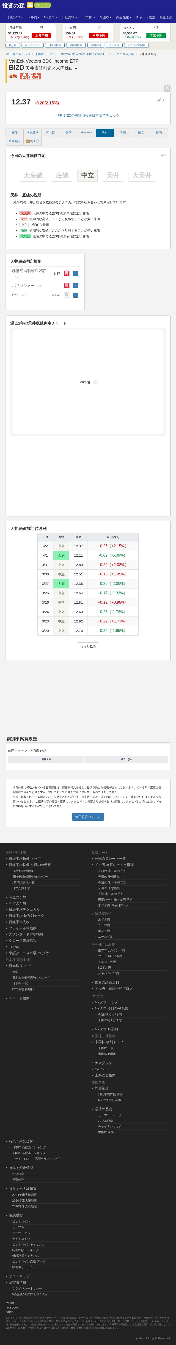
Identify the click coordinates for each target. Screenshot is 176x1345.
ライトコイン (21, 1238)
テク (105, 132)
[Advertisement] (88, 478)
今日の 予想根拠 (109, 876)
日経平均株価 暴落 (110, 1094)
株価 (15, 132)
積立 (141, 132)
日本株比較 (55, 45)
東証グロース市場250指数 (29, 953)
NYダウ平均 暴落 (109, 1100)
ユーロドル (105, 936)
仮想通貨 (16, 1215)
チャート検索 (145, 17)
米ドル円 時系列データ (113, 905)
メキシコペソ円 (108, 973)
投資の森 (13, 6)
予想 (123, 132)
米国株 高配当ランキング (29, 1153)
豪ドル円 (104, 919)
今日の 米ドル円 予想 (112, 871)
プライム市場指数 (22, 928)
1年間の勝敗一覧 (23, 882)
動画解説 (14, 141)
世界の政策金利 (107, 982)
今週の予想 (17, 897)
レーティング (32, 45)
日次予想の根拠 (22, 871)
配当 (159, 132)
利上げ (32, 141)
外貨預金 (18, 1174)
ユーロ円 (104, 925)
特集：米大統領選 (22, 1189)
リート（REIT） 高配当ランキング (35, 1158)
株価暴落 (102, 1088)
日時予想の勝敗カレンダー (30, 876)
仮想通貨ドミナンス (25, 1255)
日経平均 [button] (15, 17)
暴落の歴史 (103, 1109)
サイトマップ (19, 1276)
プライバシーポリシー (27, 1288)
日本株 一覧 (20, 983)
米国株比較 (76, 45)
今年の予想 (17, 903)
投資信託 (18, 1179)
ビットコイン (21, 1221)
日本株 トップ (19, 966)
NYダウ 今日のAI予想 (111, 1008)
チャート (87, 132)
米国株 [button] (106, 17)
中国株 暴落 (106, 1132)
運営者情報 (17, 1282)
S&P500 (101, 1069)
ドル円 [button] (33, 17)
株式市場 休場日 (23, 989)
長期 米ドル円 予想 (111, 894)
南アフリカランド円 (111, 950)
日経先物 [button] (70, 17)
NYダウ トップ (106, 1002)
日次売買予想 (21, 888)
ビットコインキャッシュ (28, 1244)
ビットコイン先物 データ (29, 1261)
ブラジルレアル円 (110, 956)
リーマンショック (110, 1115)
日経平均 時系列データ (26, 916)
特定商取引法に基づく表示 (30, 1294)
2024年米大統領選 (24, 1194)
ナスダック (103, 1063)
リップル (18, 1227)
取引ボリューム (22, 1267)
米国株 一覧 (106, 1048)
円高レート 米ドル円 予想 (115, 899)
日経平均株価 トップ (25, 858)
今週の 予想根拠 (109, 888)
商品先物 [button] (123, 17)
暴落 (69, 132)
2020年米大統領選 (24, 1200)
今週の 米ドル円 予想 (112, 882)
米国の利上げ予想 (110, 1020)
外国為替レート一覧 (110, 858)
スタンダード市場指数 (26, 934)
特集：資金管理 (21, 1168)
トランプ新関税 (136, 45)
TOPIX (14, 947)
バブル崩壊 (105, 1121)
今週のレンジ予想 (110, 1014)
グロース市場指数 (22, 940)
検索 (15, 972)
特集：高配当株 (21, 1141)
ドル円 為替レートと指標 (114, 865)
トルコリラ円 (107, 962)
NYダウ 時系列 (106, 1029)
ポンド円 (104, 931)
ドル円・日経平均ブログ (114, 988)
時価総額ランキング (25, 1250)
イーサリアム (21, 1233)
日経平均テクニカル (24, 909)
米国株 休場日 (107, 1054)
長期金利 (96, 45)
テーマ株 (114, 45)
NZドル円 (104, 967)
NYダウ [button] (50, 17)
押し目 (12, 45)
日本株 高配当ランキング (29, 1147)
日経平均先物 (19, 922)
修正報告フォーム (88, 817)
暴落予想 (166, 17)
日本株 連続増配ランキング (30, 977)
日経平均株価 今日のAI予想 (30, 865)
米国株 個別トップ (109, 1042)
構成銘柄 (32, 132)
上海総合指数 (105, 1075)
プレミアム (42, 5)
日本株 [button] (88, 17)
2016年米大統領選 (24, 1206)
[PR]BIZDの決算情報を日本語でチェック (88, 115)
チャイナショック (110, 1126)
